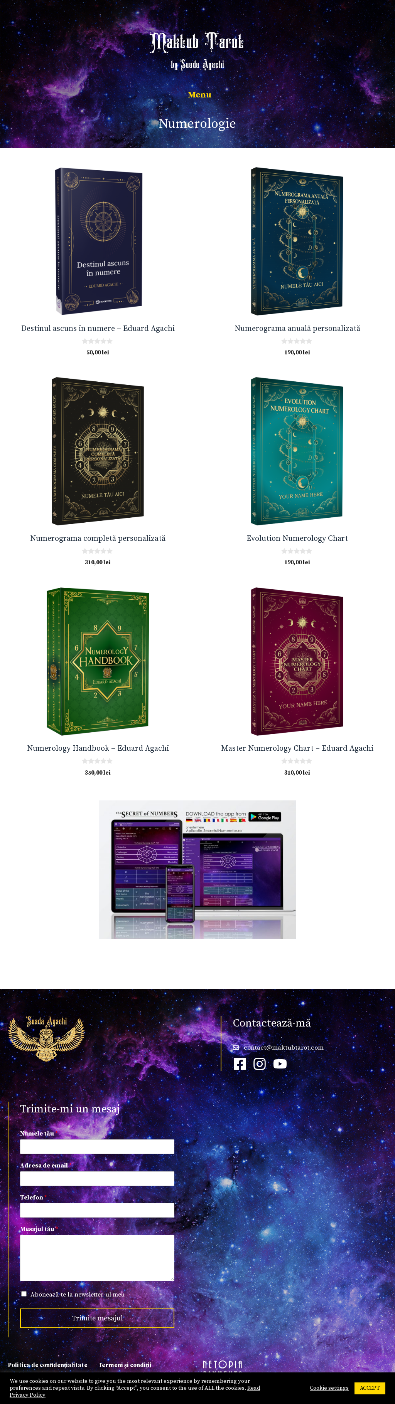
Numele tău (38, 1133)
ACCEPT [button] (370, 1388)
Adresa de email (45, 1165)
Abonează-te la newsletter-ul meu (77, 1294)
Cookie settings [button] (329, 1388)
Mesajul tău (39, 1229)
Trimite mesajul (97, 1318)
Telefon (33, 1197)
